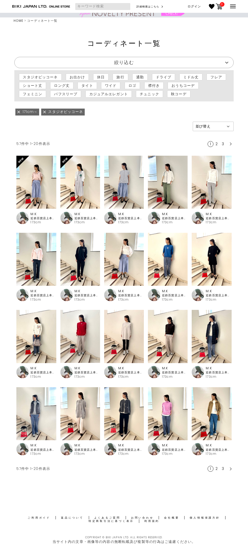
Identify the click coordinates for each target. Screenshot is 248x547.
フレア (216, 77)
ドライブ (163, 77)
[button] (230, 144)
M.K (33, 214)
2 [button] (216, 143)
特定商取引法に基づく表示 (111, 521)
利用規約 (151, 521)
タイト (87, 85)
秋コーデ (178, 94)
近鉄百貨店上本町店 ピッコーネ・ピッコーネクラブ (43, 218)
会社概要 (171, 517)
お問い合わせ (142, 517)
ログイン (194, 6)
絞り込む (124, 62)
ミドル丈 (191, 77)
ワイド (110, 85)
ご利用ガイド (39, 517)
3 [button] (223, 143)
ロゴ (132, 85)
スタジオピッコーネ (40, 77)
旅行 (120, 77)
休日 (101, 77)
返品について (72, 517)
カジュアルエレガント (108, 94)
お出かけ (77, 77)
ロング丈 (61, 85)
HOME (18, 20)
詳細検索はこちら (147, 6)
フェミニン (32, 94)
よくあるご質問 (107, 517)
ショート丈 (32, 85)
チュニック (149, 94)
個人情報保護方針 (205, 517)
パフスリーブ (65, 94)
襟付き (154, 85)
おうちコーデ (183, 85)
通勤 (140, 77)
